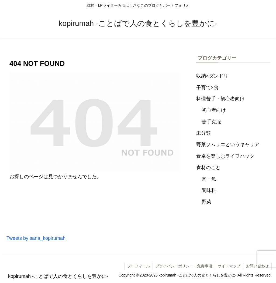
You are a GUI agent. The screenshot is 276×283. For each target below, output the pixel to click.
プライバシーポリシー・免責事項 (184, 266)
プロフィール (138, 266)
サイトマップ (229, 266)
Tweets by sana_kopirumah (35, 238)
